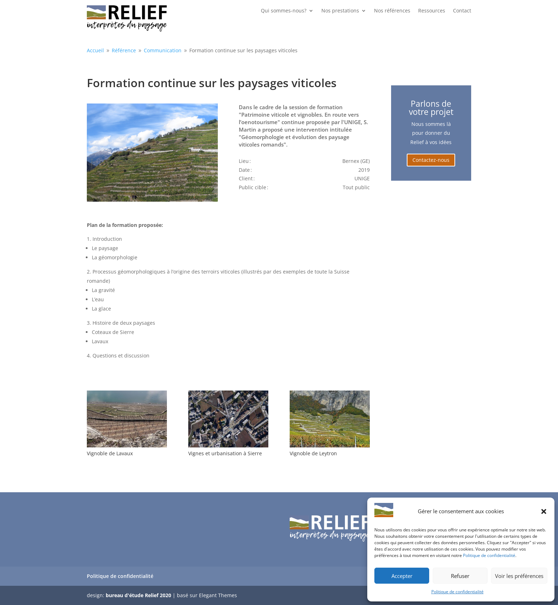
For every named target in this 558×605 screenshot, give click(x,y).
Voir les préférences (519, 575)
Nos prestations (340, 11)
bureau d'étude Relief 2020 (138, 595)
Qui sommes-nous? (283, 11)
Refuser (460, 575)
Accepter (401, 575)
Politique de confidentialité (489, 555)
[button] (543, 511)
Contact (462, 11)
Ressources (431, 11)
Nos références (392, 11)
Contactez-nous (430, 159)
